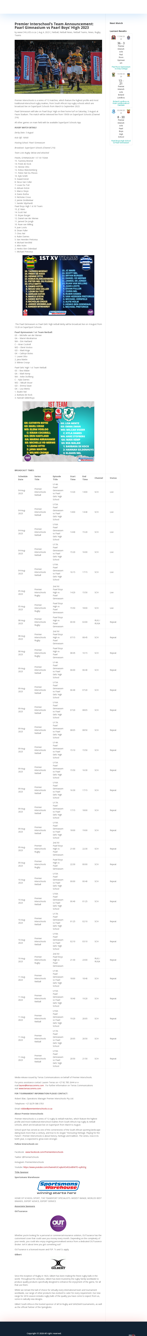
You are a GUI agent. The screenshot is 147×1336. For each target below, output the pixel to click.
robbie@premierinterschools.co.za (36, 1108)
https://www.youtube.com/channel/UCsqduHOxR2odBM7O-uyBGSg (54, 1167)
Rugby (97, 32)
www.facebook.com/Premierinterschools (44, 1152)
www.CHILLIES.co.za (26, 32)
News (90, 32)
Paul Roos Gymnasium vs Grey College (121, 68)
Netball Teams (80, 32)
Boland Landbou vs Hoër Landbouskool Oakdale (121, 103)
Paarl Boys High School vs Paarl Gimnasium (121, 142)
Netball (55, 32)
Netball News (66, 32)
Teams (18, 35)
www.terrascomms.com (30, 1088)
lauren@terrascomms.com (31, 1085)
